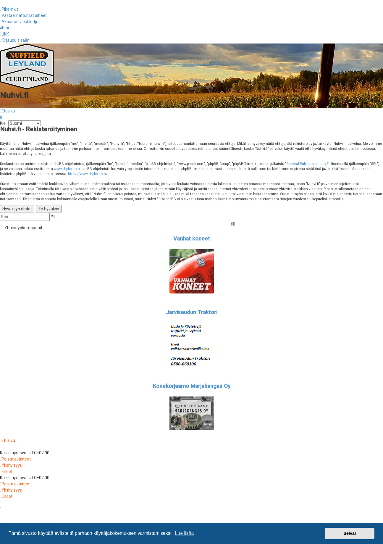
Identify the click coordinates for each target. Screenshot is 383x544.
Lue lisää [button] (184, 533)
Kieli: (4, 122)
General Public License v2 (307, 163)
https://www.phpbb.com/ (87, 173)
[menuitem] (23, 15)
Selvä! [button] (349, 533)
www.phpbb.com (67, 168)
